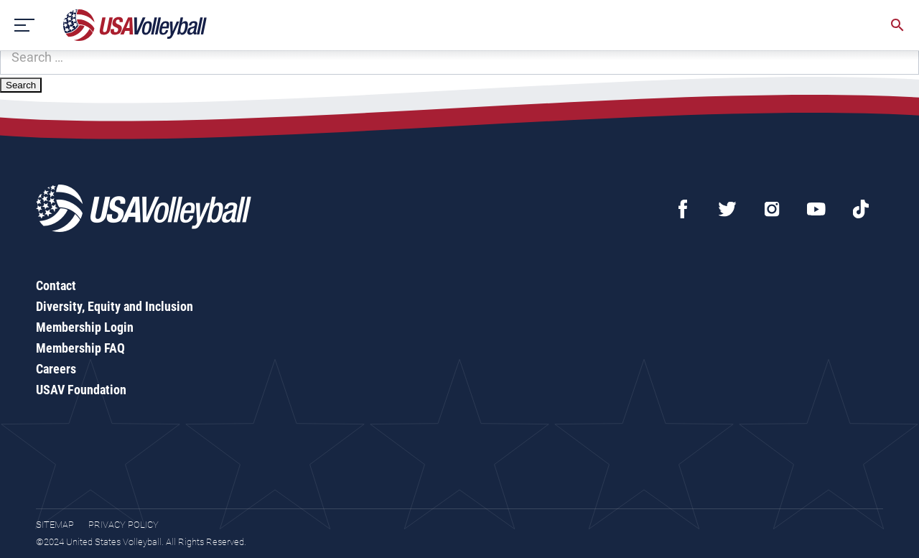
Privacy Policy (123, 524)
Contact (56, 285)
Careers (56, 368)
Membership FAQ (80, 347)
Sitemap (55, 524)
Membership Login (85, 327)
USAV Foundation (81, 389)
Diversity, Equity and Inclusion (114, 306)
